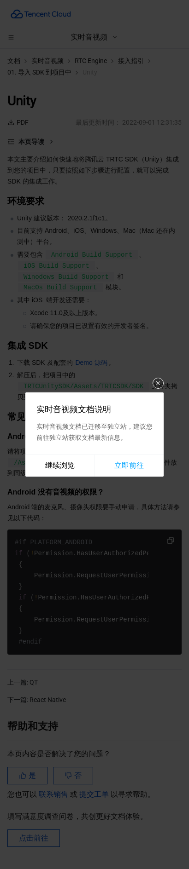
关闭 (158, 383)
